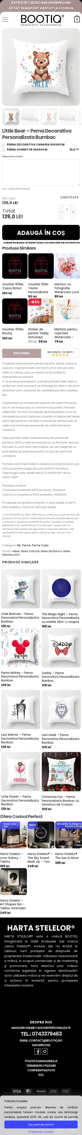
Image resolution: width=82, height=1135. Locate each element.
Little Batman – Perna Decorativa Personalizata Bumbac (20, 618)
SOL (41, 1075)
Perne (26, 545)
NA (19, 545)
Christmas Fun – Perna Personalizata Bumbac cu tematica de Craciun (60, 801)
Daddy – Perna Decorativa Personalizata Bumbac (60, 677)
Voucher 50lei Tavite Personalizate (38, 288)
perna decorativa (51, 551)
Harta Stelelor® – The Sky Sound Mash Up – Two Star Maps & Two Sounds (40, 861)
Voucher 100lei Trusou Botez (12, 286)
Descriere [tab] (22, 353)
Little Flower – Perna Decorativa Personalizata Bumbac (20, 800)
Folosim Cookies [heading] (16, 1101)
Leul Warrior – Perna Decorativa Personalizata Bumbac (20, 738)
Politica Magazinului (41, 1061)
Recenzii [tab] (54, 352)
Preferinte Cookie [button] (41, 1132)
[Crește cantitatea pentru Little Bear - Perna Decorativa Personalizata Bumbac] (73, 212)
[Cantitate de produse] (67, 209)
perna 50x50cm (30, 551)
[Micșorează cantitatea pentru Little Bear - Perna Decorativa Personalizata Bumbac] (61, 212)
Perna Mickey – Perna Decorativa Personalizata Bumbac (20, 677)
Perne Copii (40, 545)
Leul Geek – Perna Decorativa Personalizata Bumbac (60, 739)
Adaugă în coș (41, 233)
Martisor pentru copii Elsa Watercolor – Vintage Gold (65, 335)
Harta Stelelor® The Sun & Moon (67, 856)
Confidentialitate (41, 1070)
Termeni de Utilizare (41, 1066)
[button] (5, 20)
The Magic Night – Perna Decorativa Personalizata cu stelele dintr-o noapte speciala (60, 620)
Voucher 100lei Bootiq (12, 331)
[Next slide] (71, 68)
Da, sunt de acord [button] (41, 1125)
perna (16, 551)
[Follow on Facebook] (37, 1051)
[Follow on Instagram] (45, 1051)
